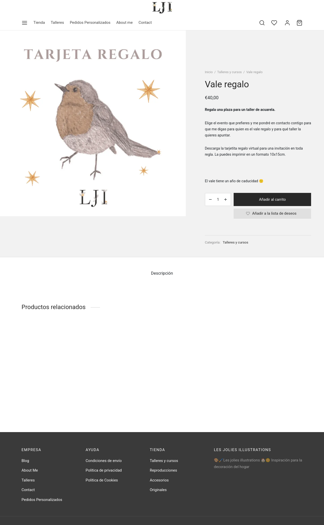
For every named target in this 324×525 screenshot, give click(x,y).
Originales (158, 490)
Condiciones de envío (104, 460)
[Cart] (299, 23)
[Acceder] (287, 23)
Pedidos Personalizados (90, 22)
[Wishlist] (274, 23)
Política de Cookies (102, 480)
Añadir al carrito (272, 199)
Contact (145, 22)
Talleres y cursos (229, 72)
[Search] (262, 23)
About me (124, 22)
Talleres (57, 22)
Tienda (39, 22)
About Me (30, 470)
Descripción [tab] (162, 273)
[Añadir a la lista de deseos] (272, 214)
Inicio (209, 72)
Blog (25, 460)
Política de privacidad (104, 470)
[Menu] (25, 22)
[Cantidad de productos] (218, 199)
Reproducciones (163, 470)
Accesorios (159, 480)
